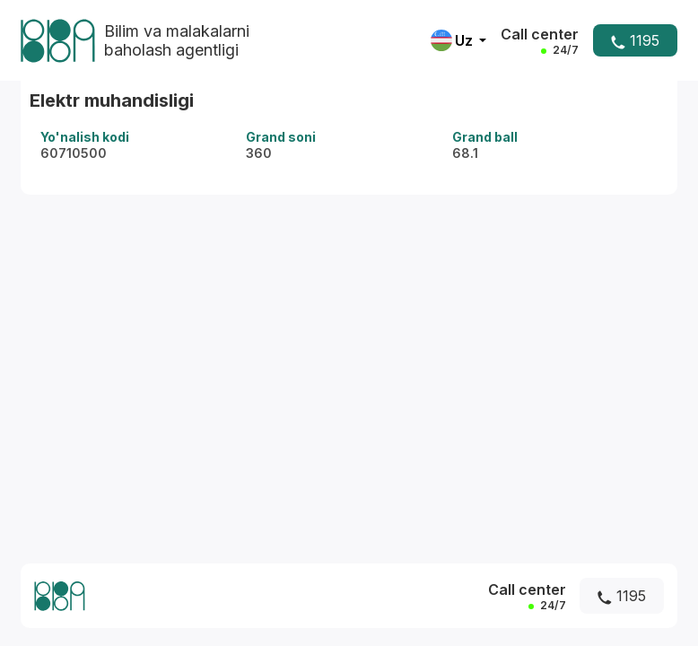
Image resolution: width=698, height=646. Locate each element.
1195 (635, 40)
